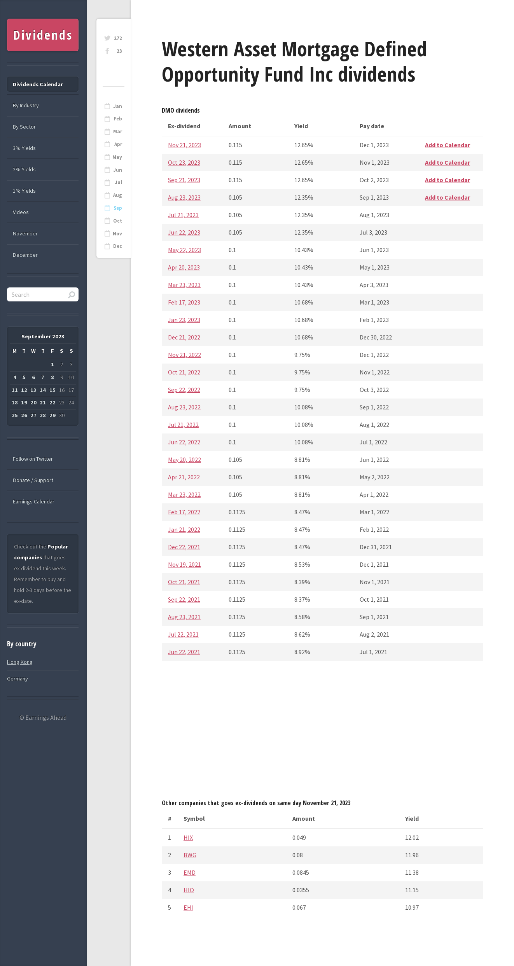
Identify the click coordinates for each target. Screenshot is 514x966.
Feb (118, 118)
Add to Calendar (447, 145)
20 (33, 402)
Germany (17, 678)
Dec (117, 246)
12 (24, 389)
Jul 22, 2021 (183, 634)
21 (43, 402)
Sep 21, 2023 (184, 180)
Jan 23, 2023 (184, 320)
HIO (189, 890)
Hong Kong (20, 661)
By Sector (24, 126)
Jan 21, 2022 (184, 529)
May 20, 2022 (184, 459)
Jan (117, 106)
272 (118, 38)
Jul (118, 182)
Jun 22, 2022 (184, 442)
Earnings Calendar (33, 501)
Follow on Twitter (33, 458)
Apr (118, 144)
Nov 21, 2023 (184, 145)
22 (52, 402)
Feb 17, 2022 (184, 512)
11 (15, 389)
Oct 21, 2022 (184, 372)
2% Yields (24, 169)
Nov (117, 233)
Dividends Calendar (38, 84)
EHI (188, 907)
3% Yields (24, 147)
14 (43, 389)
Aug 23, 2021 (184, 617)
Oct (117, 220)
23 (119, 51)
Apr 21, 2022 (184, 477)
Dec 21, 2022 (184, 337)
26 (24, 415)
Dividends (43, 34)
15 (52, 389)
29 (52, 415)
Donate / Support (33, 480)
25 (15, 415)
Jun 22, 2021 (184, 652)
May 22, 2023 (184, 250)
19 (24, 402)
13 (33, 389)
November (25, 233)
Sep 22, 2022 (184, 389)
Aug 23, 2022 (184, 407)
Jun (117, 169)
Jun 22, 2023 (184, 232)
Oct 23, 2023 (184, 162)
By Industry (26, 105)
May (117, 157)
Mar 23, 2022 (184, 494)
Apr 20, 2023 (184, 267)
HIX (188, 837)
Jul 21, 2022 (183, 424)
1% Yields (24, 190)
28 (43, 415)
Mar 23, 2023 (184, 285)
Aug (117, 195)
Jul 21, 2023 (183, 215)
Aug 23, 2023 (184, 197)
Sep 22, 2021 (184, 599)
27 (33, 415)
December (25, 254)
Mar (117, 131)
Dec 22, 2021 (184, 547)
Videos (21, 212)
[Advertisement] (322, 732)
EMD (190, 872)
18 (15, 402)
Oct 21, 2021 (184, 582)
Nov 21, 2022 (184, 355)
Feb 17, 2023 (184, 302)
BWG (190, 855)
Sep (118, 208)
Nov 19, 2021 (184, 564)
